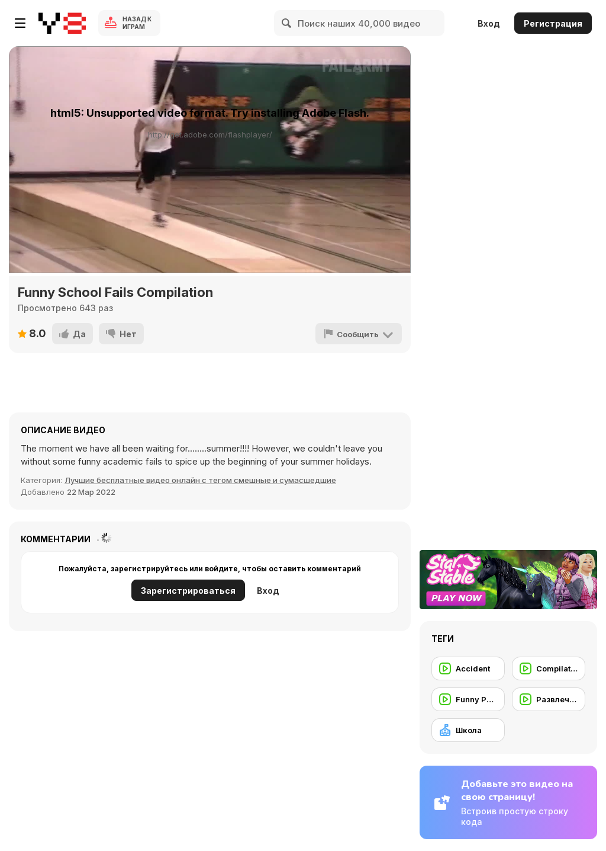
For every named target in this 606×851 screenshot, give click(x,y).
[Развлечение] (548, 699)
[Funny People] (468, 699)
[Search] (287, 23)
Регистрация (553, 23)
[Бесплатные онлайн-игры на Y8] (62, 23)
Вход (489, 23)
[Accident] (468, 668)
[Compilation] (548, 668)
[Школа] (468, 730)
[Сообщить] (358, 333)
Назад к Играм (137, 22)
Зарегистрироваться (188, 591)
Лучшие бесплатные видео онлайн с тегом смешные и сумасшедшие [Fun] (200, 480)
